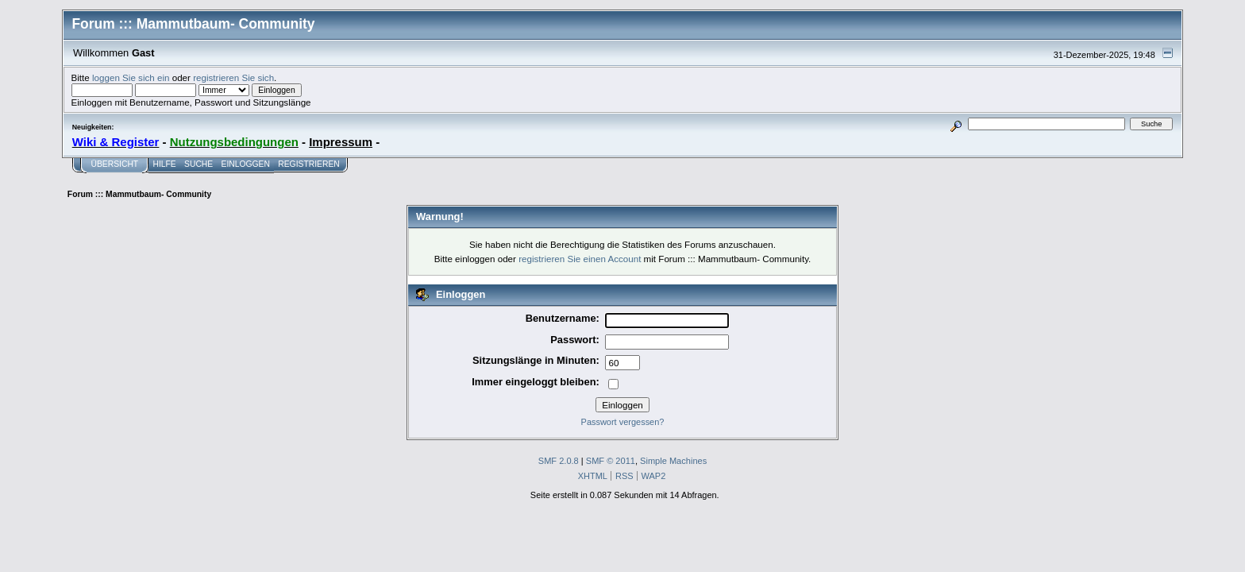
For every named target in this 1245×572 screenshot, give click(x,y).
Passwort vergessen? (623, 422)
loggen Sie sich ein (130, 77)
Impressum (340, 142)
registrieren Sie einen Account (579, 258)
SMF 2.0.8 (558, 461)
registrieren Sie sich (233, 77)
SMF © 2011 (610, 461)
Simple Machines (673, 461)
